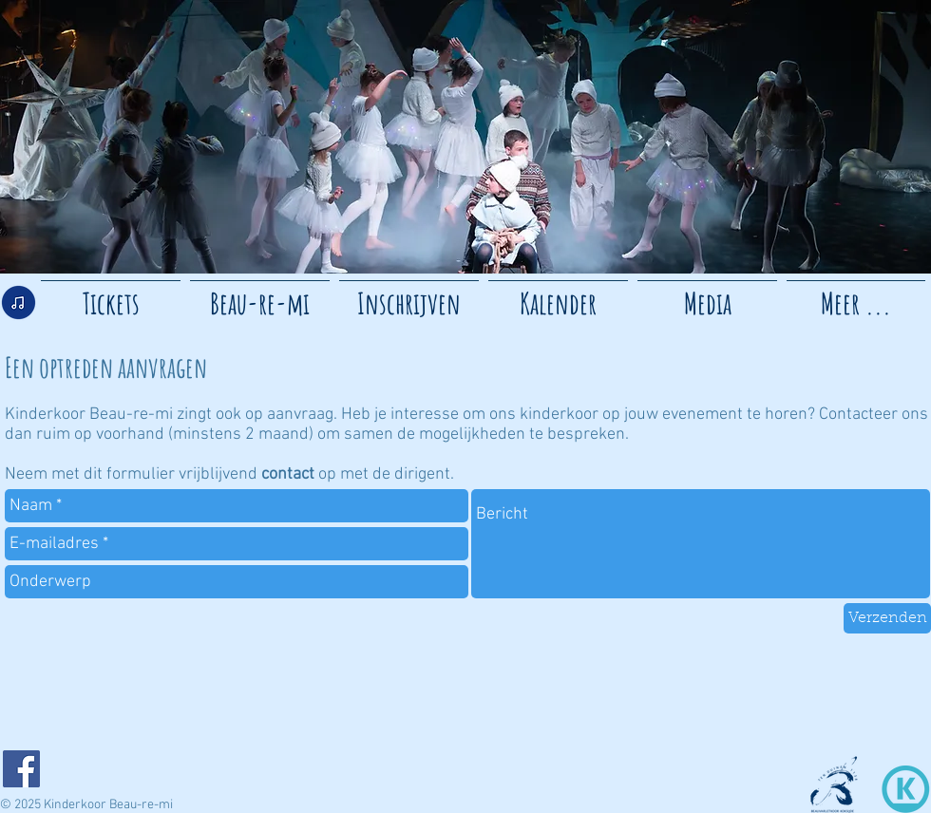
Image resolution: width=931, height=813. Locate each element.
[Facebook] (21, 768)
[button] (707, 295)
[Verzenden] (887, 618)
